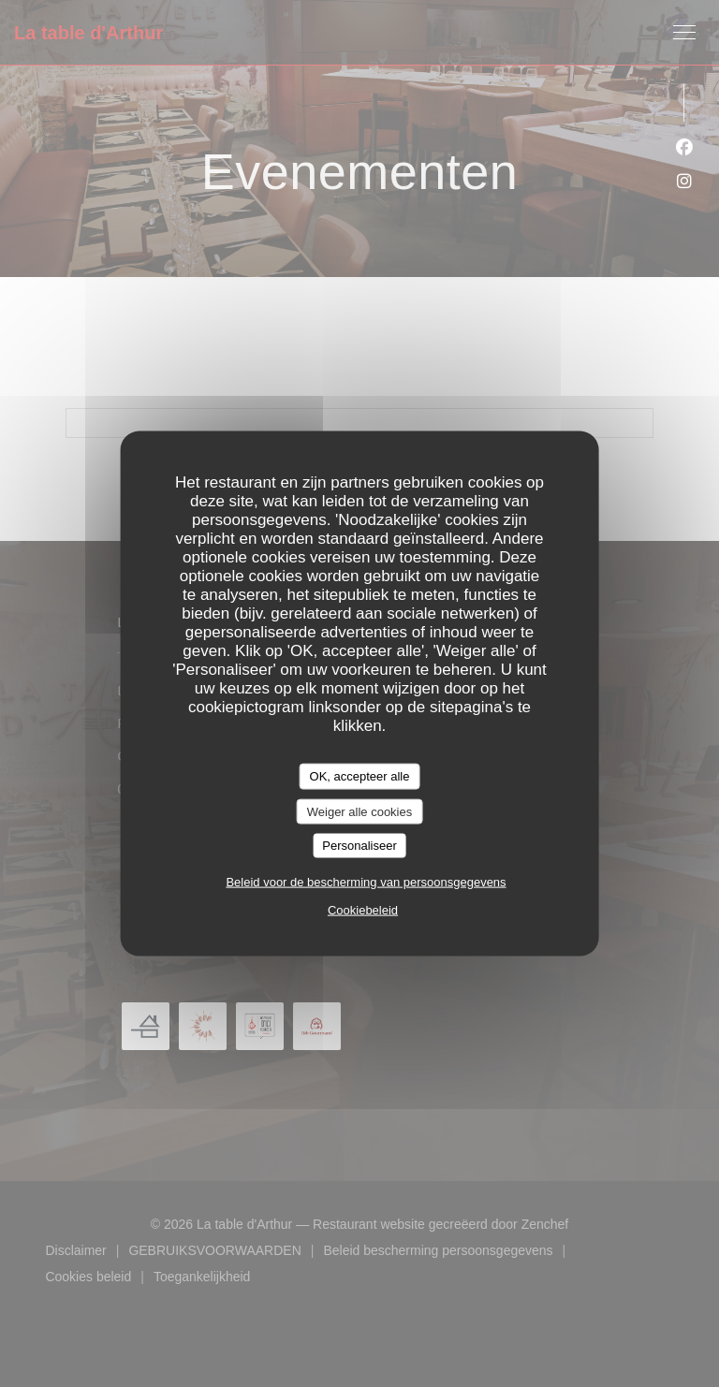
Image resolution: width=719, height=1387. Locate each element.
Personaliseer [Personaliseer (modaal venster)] (359, 846)
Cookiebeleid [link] (363, 909)
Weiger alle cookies (359, 811)
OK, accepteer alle (360, 776)
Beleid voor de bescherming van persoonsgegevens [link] (366, 881)
